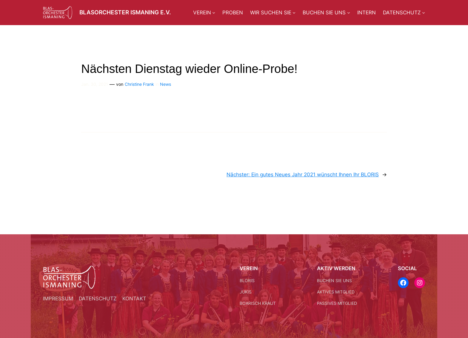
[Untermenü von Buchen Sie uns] (348, 12)
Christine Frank (139, 84)
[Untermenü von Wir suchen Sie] (293, 12)
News (165, 84)
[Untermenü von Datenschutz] (423, 12)
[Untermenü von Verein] (213, 12)
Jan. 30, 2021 (94, 84)
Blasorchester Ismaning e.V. (125, 12)
